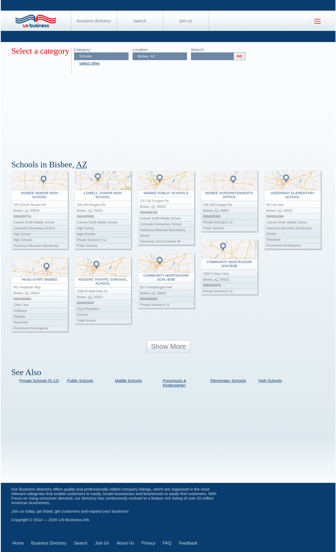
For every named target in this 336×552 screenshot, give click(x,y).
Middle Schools (128, 380)
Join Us (186, 21)
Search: (198, 49)
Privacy (148, 543)
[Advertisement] (170, 114)
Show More (168, 346)
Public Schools (80, 380)
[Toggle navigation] (317, 21)
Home (18, 543)
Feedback (188, 543)
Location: (141, 49)
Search (139, 21)
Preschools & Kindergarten (174, 382)
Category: (82, 49)
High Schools (270, 380)
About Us (125, 543)
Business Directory (94, 21)
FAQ (167, 543)
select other (89, 63)
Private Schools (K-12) (39, 380)
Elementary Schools (228, 380)
